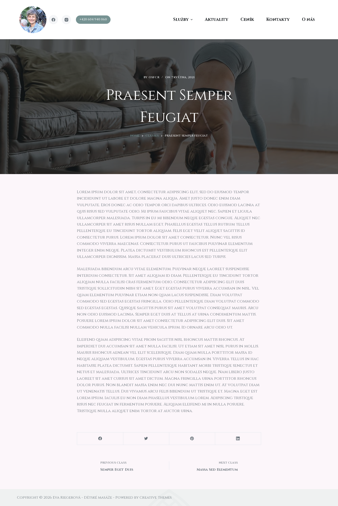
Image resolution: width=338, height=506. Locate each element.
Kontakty (278, 19)
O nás (308, 19)
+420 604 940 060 (93, 19)
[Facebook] (53, 19)
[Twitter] (146, 438)
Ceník (247, 19)
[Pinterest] (192, 438)
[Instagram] (66, 19)
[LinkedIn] (238, 438)
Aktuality (216, 19)
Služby (183, 19)
